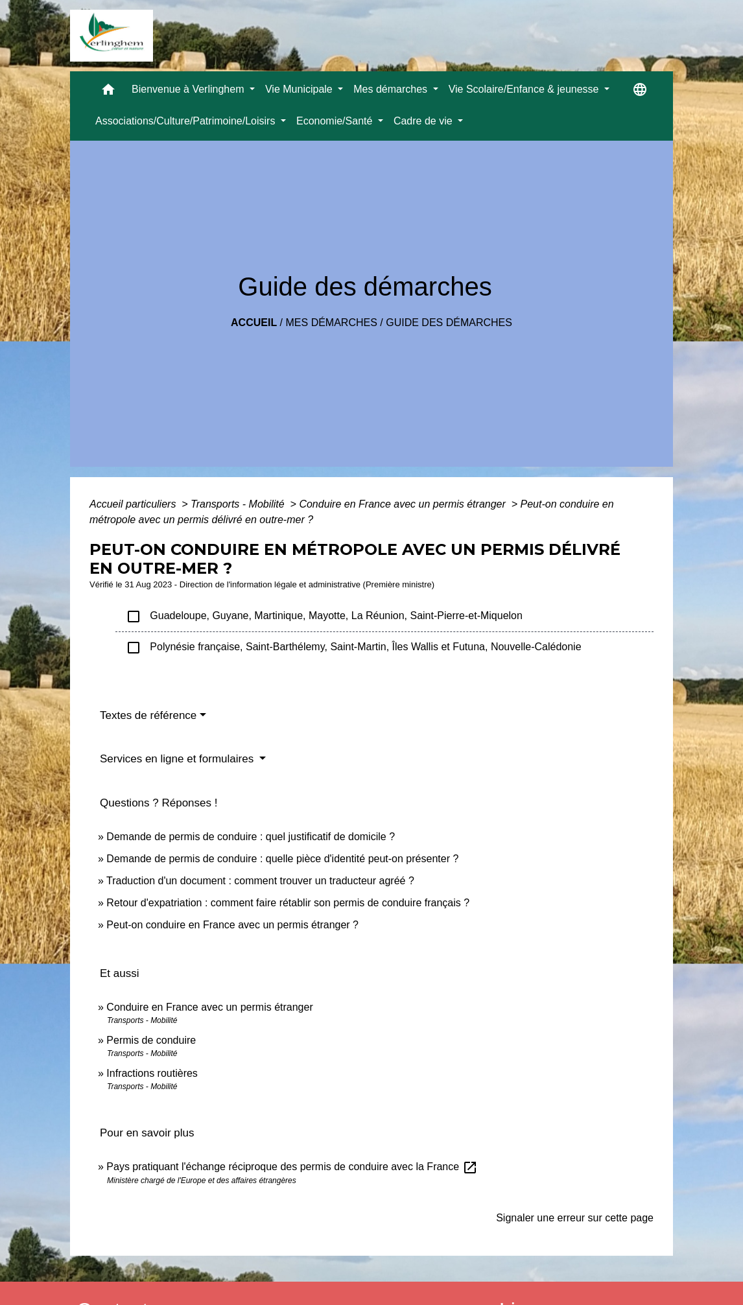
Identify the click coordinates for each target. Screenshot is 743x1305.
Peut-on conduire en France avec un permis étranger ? (232, 924)
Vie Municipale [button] (300, 89)
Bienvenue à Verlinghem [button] (189, 89)
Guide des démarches (449, 322)
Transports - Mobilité (239, 504)
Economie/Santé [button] (335, 120)
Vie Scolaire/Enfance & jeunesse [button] (525, 89)
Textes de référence (148, 715)
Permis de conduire (151, 1040)
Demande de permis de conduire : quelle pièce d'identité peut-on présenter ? (282, 858)
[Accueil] (111, 35)
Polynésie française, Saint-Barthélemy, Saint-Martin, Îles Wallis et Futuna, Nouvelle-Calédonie (354, 647)
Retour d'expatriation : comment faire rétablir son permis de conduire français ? (287, 902)
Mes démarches (331, 322)
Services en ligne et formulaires (178, 759)
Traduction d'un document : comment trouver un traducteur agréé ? (260, 880)
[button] (108, 92)
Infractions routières (152, 1073)
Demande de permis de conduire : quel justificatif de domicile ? (250, 836)
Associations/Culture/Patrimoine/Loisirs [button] (186, 120)
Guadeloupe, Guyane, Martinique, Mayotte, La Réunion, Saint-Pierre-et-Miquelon (324, 616)
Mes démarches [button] (391, 89)
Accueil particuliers (134, 504)
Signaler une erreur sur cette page (575, 1217)
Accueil (254, 322)
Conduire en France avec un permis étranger (403, 504)
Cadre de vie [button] (424, 120)
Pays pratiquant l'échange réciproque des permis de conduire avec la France (291, 1166)
